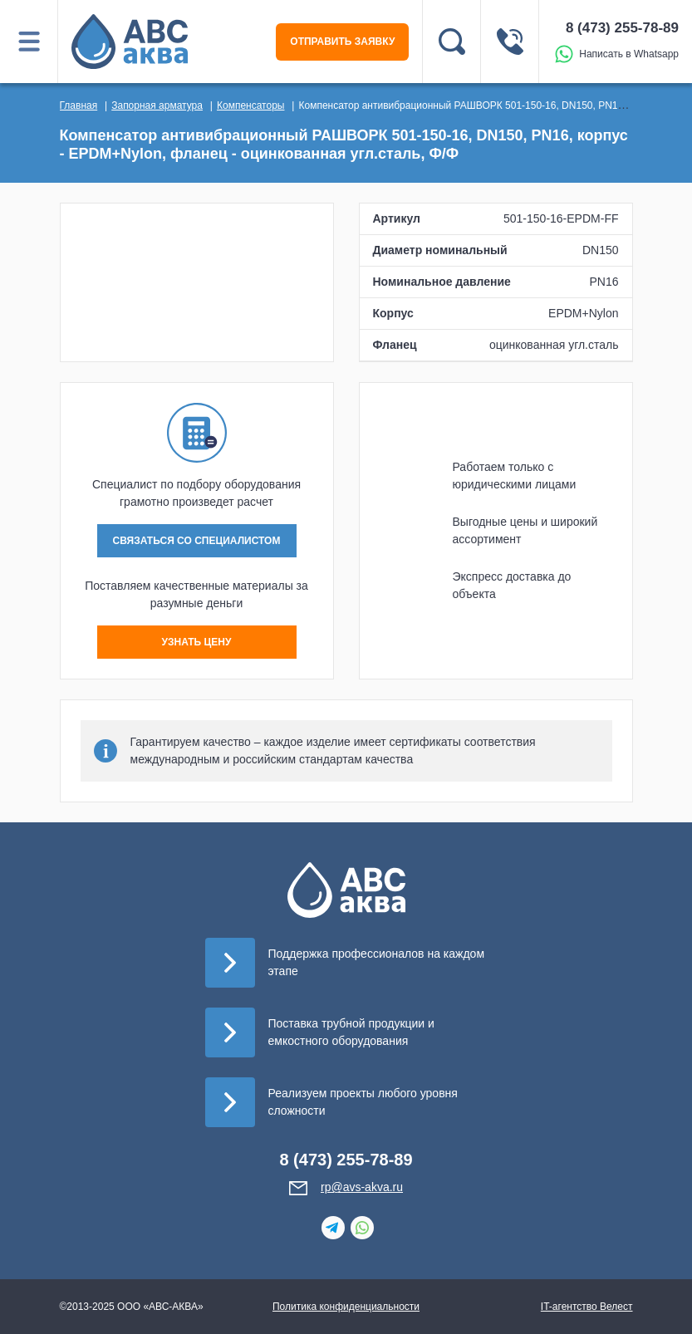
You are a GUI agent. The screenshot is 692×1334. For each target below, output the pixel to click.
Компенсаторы (250, 105)
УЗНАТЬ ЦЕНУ (197, 642)
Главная (79, 105)
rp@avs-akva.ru (362, 1187)
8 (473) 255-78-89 (622, 28)
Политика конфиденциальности (346, 1306)
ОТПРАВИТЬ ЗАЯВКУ (342, 41)
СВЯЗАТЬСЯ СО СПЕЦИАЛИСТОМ (197, 541)
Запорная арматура (157, 105)
